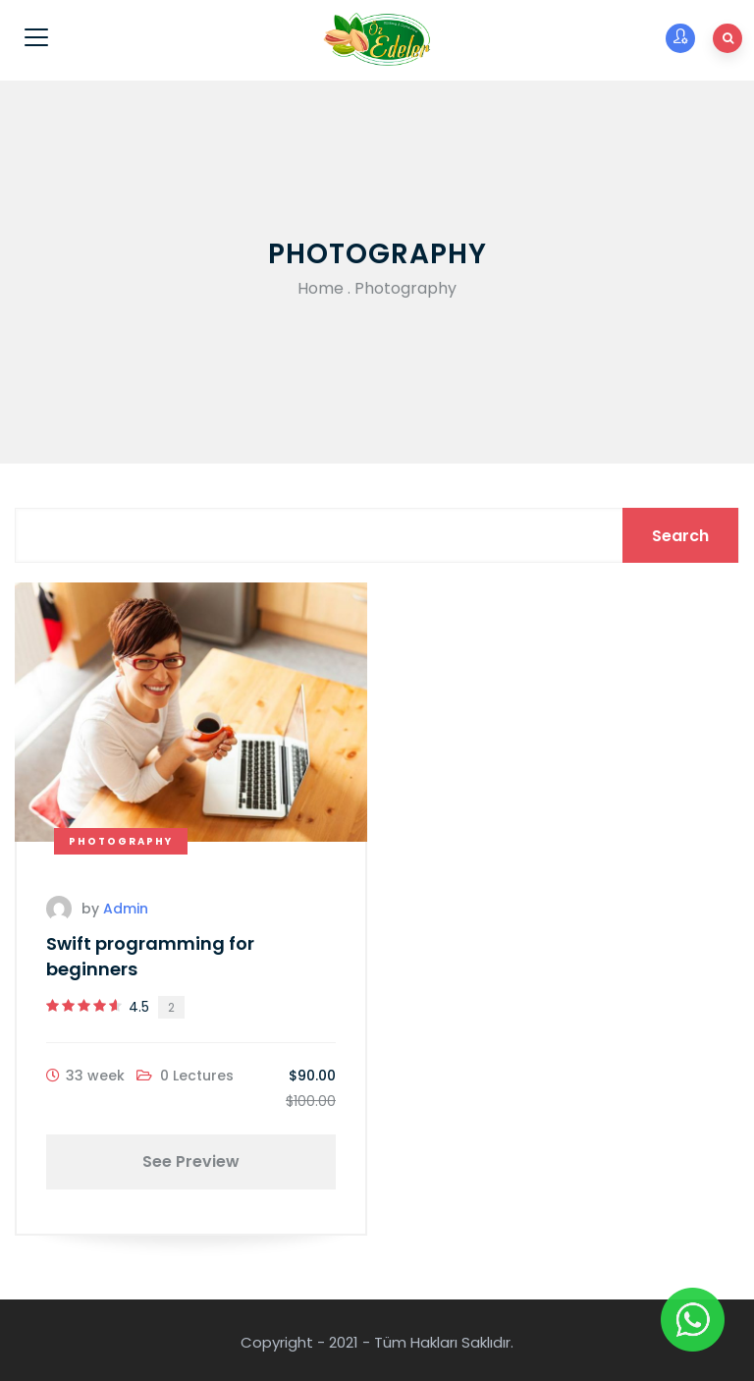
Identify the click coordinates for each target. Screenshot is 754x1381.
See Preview (191, 1161)
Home (320, 288)
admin (125, 908)
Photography (121, 841)
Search (680, 536)
